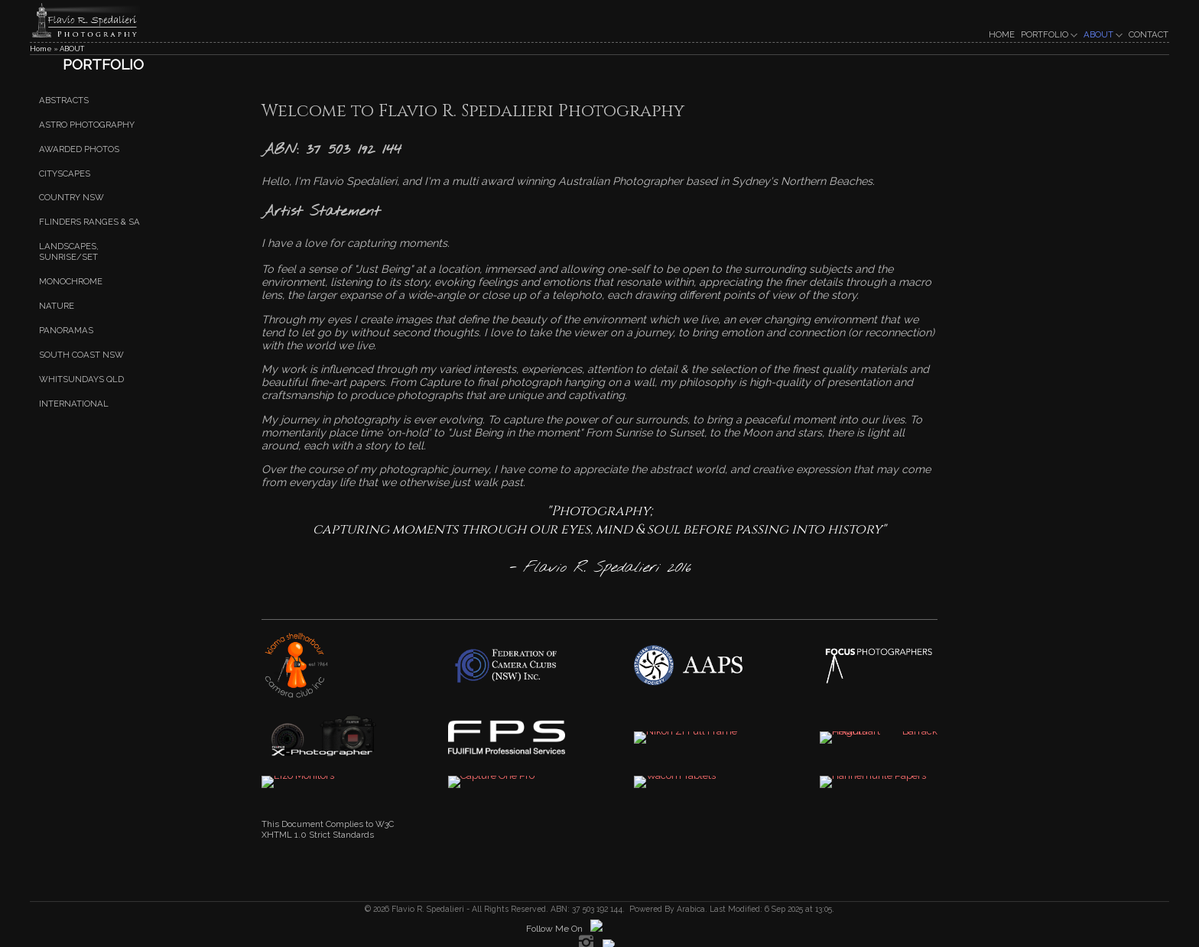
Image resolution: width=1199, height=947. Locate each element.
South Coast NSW (81, 354)
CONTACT (1148, 34)
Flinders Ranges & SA (89, 222)
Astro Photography (87, 124)
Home (41, 48)
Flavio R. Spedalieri (426, 908)
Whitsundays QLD (81, 379)
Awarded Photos (79, 149)
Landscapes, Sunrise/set (69, 251)
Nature (56, 305)
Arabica (691, 908)
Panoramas (66, 330)
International (74, 403)
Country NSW (71, 198)
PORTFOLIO (1049, 34)
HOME (1002, 34)
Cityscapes (64, 173)
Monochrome (70, 281)
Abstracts (64, 100)
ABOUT (1103, 34)
